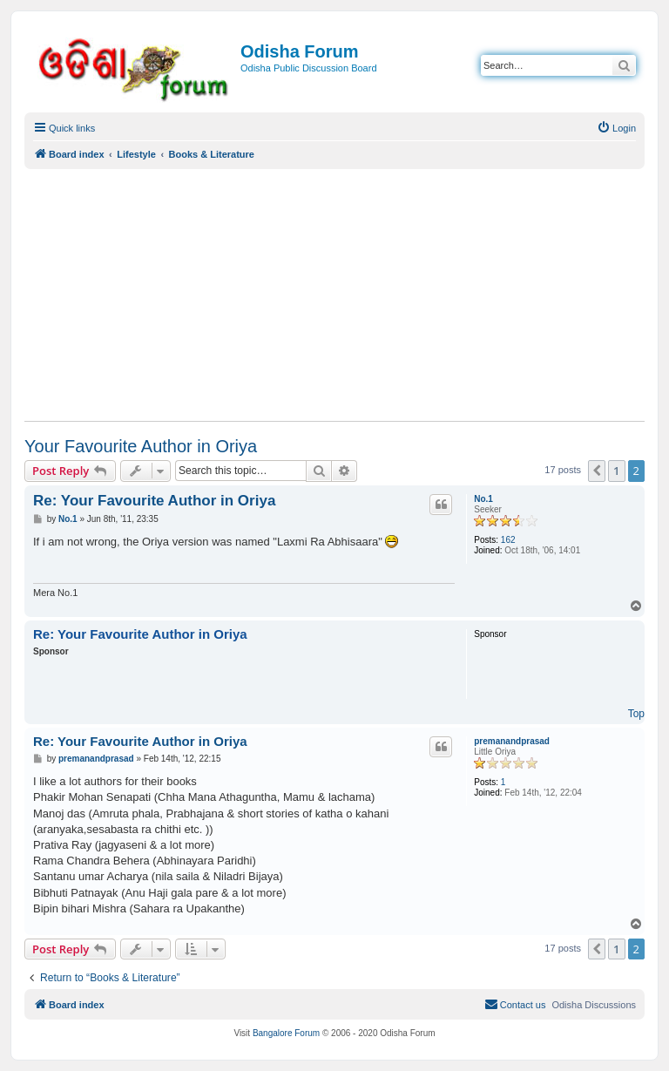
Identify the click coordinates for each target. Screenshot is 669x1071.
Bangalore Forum (286, 1033)
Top (636, 714)
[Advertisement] (334, 295)
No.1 (483, 499)
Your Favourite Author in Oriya (140, 446)
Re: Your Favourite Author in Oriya (154, 500)
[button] (596, 470)
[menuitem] (616, 128)
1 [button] (616, 470)
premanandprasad (512, 741)
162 (508, 540)
